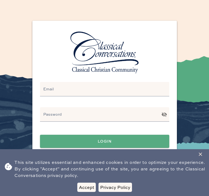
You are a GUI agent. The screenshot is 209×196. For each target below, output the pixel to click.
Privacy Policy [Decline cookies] (115, 187)
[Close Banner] (200, 154)
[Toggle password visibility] (164, 114)
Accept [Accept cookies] (86, 187)
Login (104, 141)
